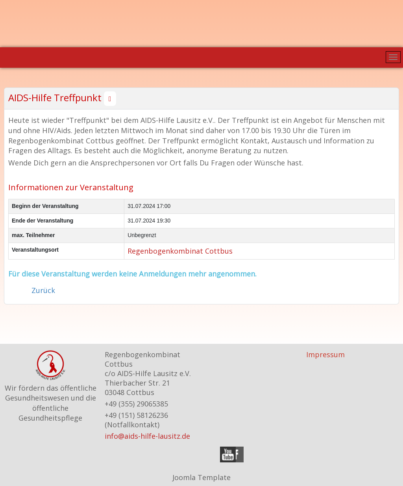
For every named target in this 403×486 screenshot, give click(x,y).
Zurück (43, 290)
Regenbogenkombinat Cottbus (180, 251)
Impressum (325, 354)
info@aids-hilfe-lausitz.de (147, 436)
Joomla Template (201, 477)
